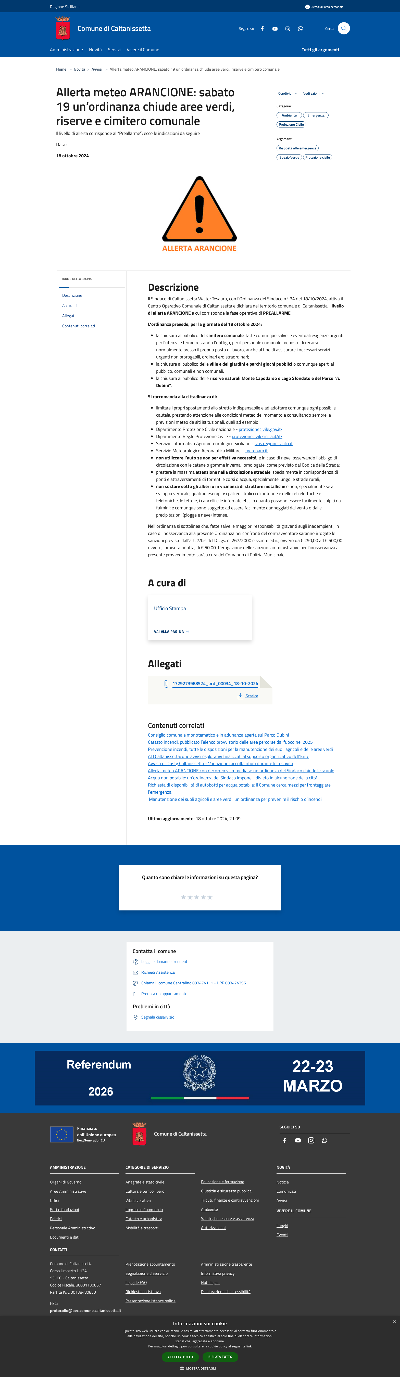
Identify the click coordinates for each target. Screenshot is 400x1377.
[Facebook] (260, 28)
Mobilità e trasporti (142, 1228)
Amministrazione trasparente (226, 1264)
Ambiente (209, 1209)
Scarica (247, 696)
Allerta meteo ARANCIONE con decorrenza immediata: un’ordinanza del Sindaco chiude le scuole (241, 770)
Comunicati (286, 1191)
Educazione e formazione (222, 1182)
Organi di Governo (65, 1182)
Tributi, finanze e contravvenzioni (230, 1200)
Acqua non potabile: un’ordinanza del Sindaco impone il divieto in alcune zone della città (232, 777)
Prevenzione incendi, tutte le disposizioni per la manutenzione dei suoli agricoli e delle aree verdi (240, 749)
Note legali (210, 1282)
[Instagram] (286, 28)
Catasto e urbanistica (144, 1219)
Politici (56, 1219)
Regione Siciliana (65, 7)
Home (61, 69)
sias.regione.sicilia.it (274, 443)
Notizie (283, 1182)
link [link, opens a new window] (249, 1346)
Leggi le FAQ (136, 1282)
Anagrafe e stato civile (145, 1182)
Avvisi (97, 69)
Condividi (288, 94)
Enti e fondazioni (64, 1209)
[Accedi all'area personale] (324, 7)
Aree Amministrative (68, 1191)
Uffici (54, 1200)
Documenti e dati (65, 1237)
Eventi (282, 1235)
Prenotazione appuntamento (150, 1264)
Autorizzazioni (213, 1228)
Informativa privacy (218, 1273)
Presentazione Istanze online (151, 1301)
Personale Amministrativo (72, 1228)
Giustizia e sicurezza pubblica (226, 1191)
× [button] (394, 1321)
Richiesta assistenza (143, 1292)
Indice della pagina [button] (77, 278)
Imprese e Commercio (144, 1209)
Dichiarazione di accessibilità (226, 1292)
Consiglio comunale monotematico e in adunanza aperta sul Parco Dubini (218, 734)
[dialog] (200, 1346)
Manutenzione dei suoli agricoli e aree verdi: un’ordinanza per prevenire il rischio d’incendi (235, 799)
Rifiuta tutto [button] (220, 1357)
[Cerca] (344, 28)
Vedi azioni (314, 94)
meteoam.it (256, 450)
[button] (200, 1368)
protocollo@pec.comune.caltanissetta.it (85, 1310)
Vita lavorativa (138, 1200)
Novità (79, 69)
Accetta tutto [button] (180, 1357)
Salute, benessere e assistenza (227, 1218)
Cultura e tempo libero (145, 1191)
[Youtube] (273, 28)
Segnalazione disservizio (147, 1273)
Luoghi (282, 1225)
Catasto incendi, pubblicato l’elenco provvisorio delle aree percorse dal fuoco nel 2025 (230, 742)
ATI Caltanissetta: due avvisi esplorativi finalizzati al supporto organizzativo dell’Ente (228, 756)
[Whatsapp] (298, 28)
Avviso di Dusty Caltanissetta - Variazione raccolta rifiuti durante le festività (220, 763)
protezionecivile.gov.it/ (260, 429)
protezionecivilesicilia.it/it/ (257, 436)
